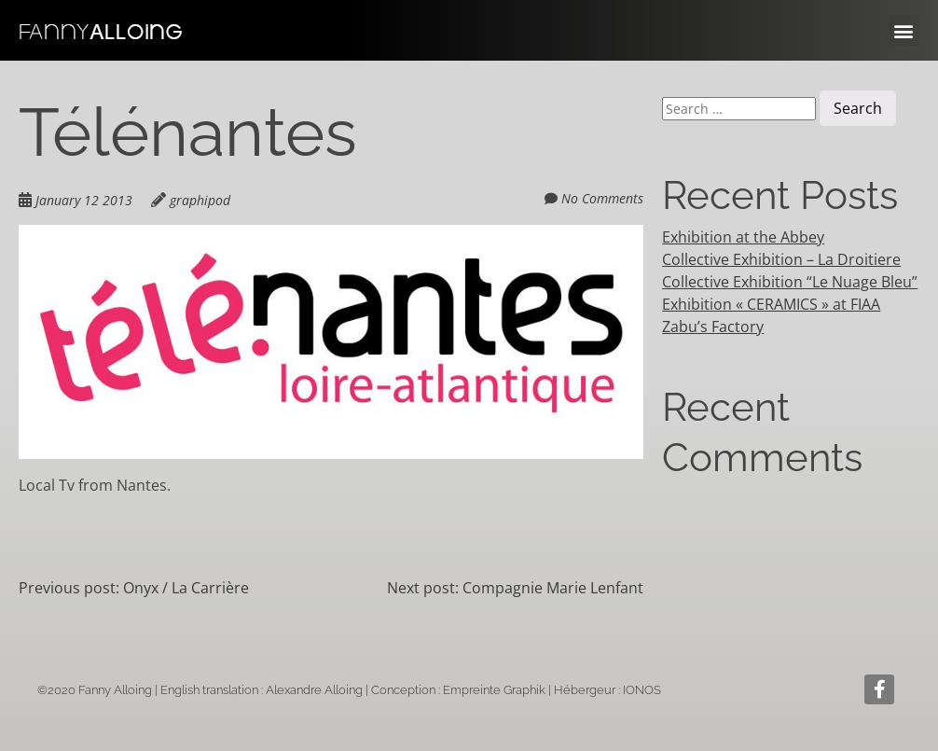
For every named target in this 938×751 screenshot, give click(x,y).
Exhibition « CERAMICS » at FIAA (771, 304)
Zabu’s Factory (713, 326)
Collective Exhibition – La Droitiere (781, 259)
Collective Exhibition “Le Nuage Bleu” (789, 281)
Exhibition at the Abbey (743, 237)
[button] (904, 30)
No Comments (602, 198)
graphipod (200, 200)
